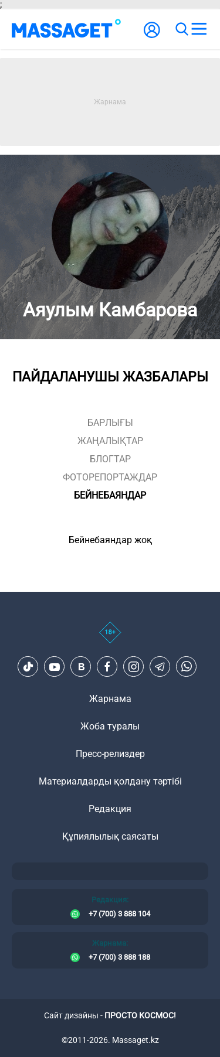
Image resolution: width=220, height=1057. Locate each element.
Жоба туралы (110, 726)
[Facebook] (107, 667)
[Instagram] (134, 667)
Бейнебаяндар (110, 495)
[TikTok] (28, 667)
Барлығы (110, 422)
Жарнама (110, 698)
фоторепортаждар (110, 477)
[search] (181, 29)
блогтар (110, 459)
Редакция (110, 808)
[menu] (198, 29)
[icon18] (110, 638)
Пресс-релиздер (110, 753)
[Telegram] (160, 667)
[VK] (81, 667)
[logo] (66, 29)
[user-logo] (152, 36)
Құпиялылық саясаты (110, 836)
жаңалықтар (110, 440)
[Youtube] (54, 667)
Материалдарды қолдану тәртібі (110, 781)
